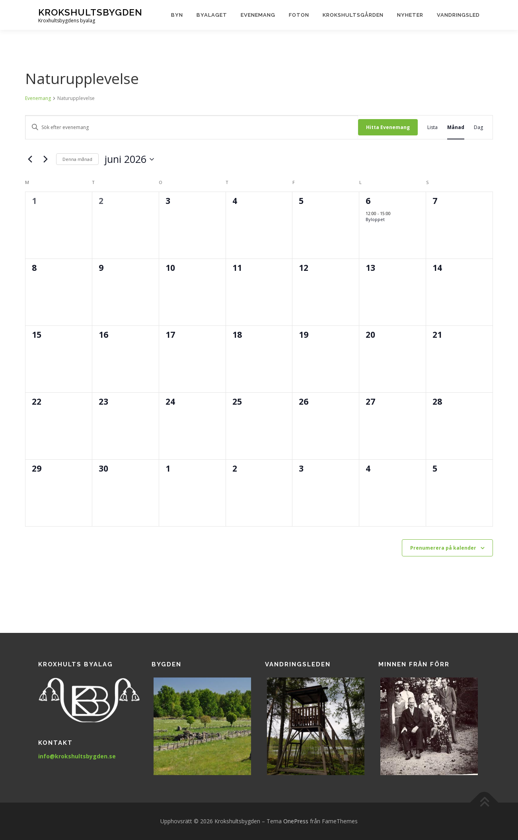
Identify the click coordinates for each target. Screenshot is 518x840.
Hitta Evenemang (388, 127)
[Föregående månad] (30, 159)
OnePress (295, 821)
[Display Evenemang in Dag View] (478, 127)
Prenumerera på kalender (443, 547)
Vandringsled (458, 15)
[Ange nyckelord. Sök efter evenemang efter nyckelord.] (191, 127)
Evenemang (258, 15)
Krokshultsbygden (90, 12)
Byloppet (375, 219)
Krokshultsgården (353, 15)
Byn (177, 15)
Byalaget (212, 15)
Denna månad (77, 159)
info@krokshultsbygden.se (77, 756)
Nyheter (410, 15)
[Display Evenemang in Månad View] (455, 127)
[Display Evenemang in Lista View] (432, 127)
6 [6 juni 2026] (368, 200)
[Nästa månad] (45, 159)
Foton (299, 15)
